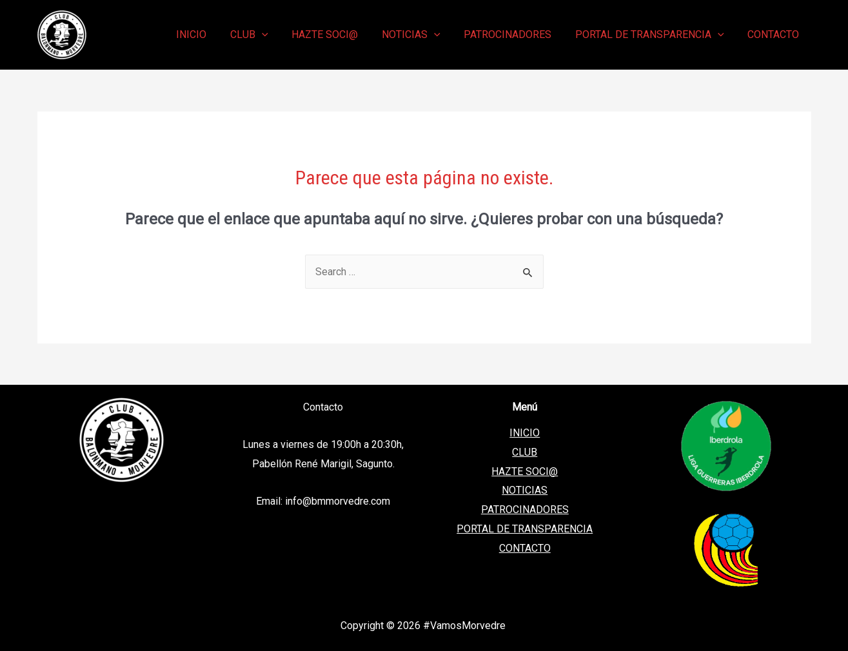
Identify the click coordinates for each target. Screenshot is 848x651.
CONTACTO (525, 547)
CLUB (524, 452)
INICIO (524, 433)
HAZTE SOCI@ (524, 471)
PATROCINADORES (525, 509)
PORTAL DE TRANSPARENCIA (525, 529)
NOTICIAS (524, 490)
